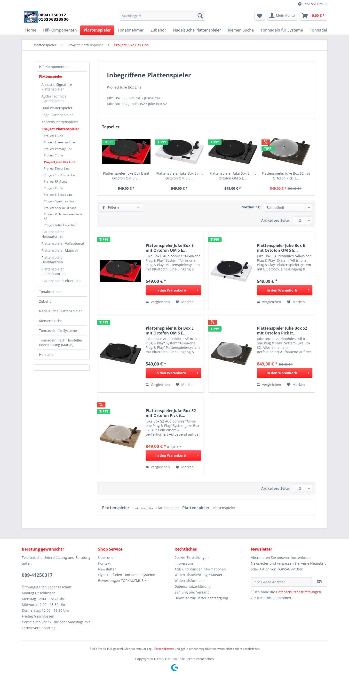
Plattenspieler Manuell (59, 250)
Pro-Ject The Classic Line (60, 175)
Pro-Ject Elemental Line (59, 142)
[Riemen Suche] (240, 30)
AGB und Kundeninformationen (200, 569)
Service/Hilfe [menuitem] (311, 4)
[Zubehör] (158, 30)
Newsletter (107, 569)
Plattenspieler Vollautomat (62, 243)
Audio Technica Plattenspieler (53, 98)
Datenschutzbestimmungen (298, 592)
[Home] (31, 30)
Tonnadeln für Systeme (58, 330)
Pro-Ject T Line (53, 155)
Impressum (183, 563)
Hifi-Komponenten (54, 66)
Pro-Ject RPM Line (55, 181)
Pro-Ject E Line (53, 136)
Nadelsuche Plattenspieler (60, 311)
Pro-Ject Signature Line (59, 201)
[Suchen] (200, 16)
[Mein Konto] (282, 16)
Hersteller (47, 354)
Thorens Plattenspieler (59, 122)
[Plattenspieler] (97, 30)
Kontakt (104, 563)
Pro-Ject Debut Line (57, 168)
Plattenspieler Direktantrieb (52, 259)
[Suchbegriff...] (162, 16)
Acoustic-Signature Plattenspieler (56, 86)
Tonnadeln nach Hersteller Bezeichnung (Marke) (60, 342)
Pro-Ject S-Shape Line (58, 195)
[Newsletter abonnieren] (319, 582)
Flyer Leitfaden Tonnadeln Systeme (126, 574)
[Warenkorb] (313, 16)
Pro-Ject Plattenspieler (60, 129)
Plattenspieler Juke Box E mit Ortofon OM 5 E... (126, 175)
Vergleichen (158, 302)
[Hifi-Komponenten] (60, 30)
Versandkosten (164, 649)
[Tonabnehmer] (130, 30)
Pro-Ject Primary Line (58, 149)
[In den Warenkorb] (173, 290)
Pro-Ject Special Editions (60, 208)
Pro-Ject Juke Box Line (59, 162)
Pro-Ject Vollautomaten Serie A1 (63, 216)
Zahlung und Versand (192, 592)
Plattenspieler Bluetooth (61, 280)
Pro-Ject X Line (53, 188)
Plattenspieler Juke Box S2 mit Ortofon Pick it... (286, 175)
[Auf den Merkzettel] (185, 302)
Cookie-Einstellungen (191, 557)
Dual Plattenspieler (56, 108)
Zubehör (46, 301)
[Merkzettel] (259, 16)
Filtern (110, 207)
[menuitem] (162, 18)
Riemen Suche (50, 320)
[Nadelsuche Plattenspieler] (197, 30)
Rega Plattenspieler (57, 115)
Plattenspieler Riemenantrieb (53, 271)
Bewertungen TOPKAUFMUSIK (122, 580)
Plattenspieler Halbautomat (52, 234)
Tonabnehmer (50, 291)
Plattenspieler (50, 76)
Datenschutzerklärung (192, 586)
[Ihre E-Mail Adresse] (281, 582)
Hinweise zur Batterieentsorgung (201, 598)
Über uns (105, 557)
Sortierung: (251, 207)
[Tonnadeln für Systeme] (281, 30)
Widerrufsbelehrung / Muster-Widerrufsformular (199, 577)
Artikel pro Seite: (275, 220)
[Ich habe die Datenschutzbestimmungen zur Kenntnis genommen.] (252, 591)
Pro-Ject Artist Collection (60, 225)
